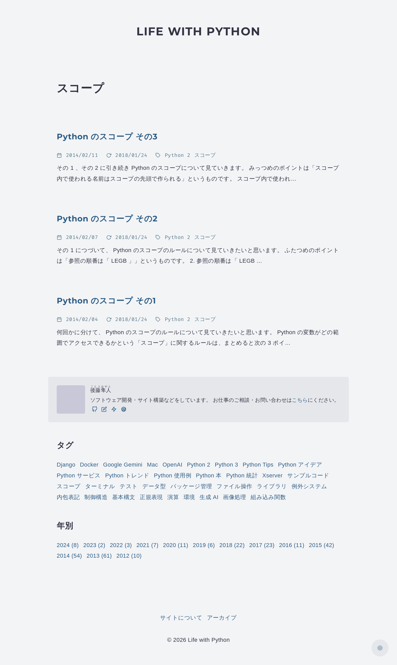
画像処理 (234, 497)
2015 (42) (321, 545)
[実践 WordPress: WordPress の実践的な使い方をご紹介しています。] (123, 409)
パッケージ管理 (191, 486)
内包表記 (68, 497)
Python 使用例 (172, 475)
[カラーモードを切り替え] (379, 647)
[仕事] (114, 409)
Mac (152, 464)
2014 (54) (69, 555)
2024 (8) (68, 545)
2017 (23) (262, 545)
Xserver (272, 475)
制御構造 (95, 497)
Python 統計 (242, 475)
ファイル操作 (234, 486)
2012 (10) (129, 555)
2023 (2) (94, 545)
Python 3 (226, 464)
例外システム (309, 486)
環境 (189, 497)
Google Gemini (122, 464)
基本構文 (123, 497)
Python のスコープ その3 (107, 136)
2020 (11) (175, 545)
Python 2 (198, 464)
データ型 (154, 486)
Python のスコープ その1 (106, 301)
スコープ (69, 486)
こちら (300, 400)
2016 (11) (291, 545)
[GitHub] (94, 409)
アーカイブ (222, 617)
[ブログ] (104, 409)
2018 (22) (232, 545)
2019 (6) (204, 545)
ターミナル (100, 486)
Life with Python (198, 31)
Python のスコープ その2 (107, 218)
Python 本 (209, 475)
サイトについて (181, 617)
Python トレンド (127, 475)
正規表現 (151, 497)
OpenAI (172, 464)
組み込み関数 (268, 497)
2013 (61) (99, 555)
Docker (89, 464)
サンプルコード (308, 475)
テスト (129, 486)
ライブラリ (272, 486)
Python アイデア (300, 464)
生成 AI (209, 497)
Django (66, 464)
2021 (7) (147, 545)
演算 (173, 497)
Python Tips (258, 464)
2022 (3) (121, 545)
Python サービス (79, 475)
